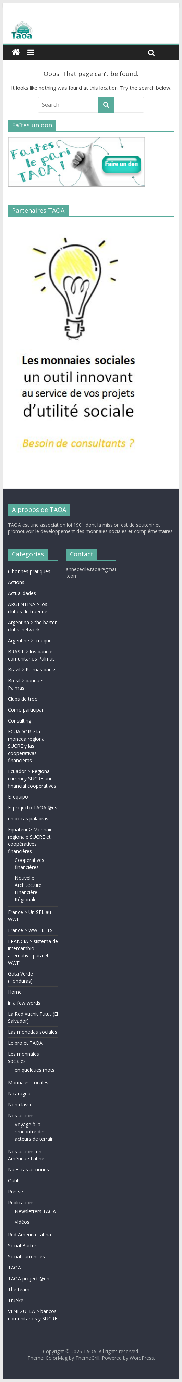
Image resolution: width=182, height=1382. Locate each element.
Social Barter (22, 1245)
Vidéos (22, 1222)
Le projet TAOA (25, 1043)
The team (18, 1289)
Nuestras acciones (28, 1169)
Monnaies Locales (28, 1082)
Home (15, 992)
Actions (16, 582)
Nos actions (21, 1115)
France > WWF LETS (30, 930)
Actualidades (22, 593)
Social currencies (26, 1256)
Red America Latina (29, 1234)
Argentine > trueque (30, 640)
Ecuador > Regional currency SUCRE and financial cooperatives (32, 778)
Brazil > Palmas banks (32, 669)
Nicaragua (19, 1093)
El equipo (18, 796)
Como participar (26, 709)
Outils (14, 1180)
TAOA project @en (28, 1278)
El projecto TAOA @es (32, 807)
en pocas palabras (28, 818)
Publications (21, 1202)
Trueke (15, 1300)
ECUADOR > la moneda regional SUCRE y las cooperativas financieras (27, 746)
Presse (15, 1191)
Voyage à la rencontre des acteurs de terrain (34, 1131)
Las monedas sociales (32, 1032)
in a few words (24, 1003)
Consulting (19, 720)
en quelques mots (34, 1070)
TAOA (14, 1267)
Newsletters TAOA (35, 1211)
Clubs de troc (22, 698)
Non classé (20, 1104)
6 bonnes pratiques (29, 571)
